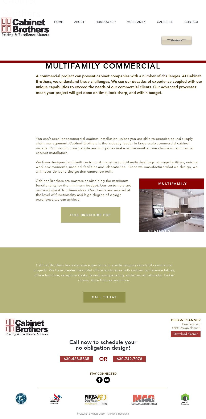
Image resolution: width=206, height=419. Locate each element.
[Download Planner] (186, 334)
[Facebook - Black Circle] (99, 380)
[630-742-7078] (129, 359)
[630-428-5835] (76, 359)
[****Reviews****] (176, 40)
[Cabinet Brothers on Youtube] (107, 380)
